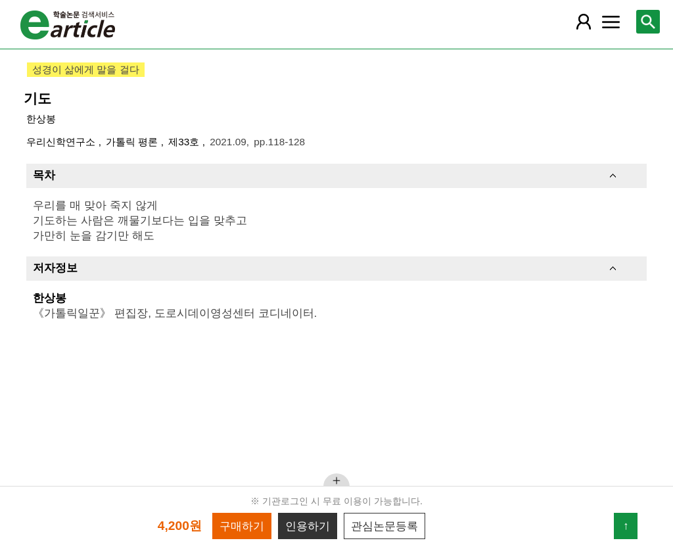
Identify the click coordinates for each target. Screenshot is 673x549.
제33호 (185, 141)
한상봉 (41, 118)
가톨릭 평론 (133, 141)
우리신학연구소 (62, 141)
